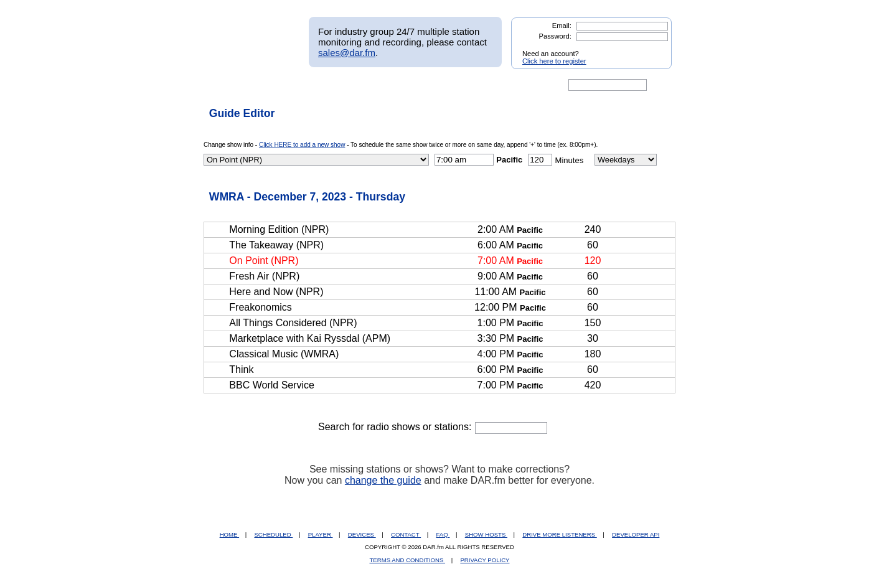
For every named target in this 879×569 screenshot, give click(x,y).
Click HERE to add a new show (302, 144)
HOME (229, 534)
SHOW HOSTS (486, 534)
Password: (555, 36)
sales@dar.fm (346, 52)
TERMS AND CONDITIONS (408, 560)
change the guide (383, 480)
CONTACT (406, 534)
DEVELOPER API (635, 534)
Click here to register (554, 61)
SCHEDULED (273, 534)
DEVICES (362, 534)
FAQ (443, 534)
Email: (561, 25)
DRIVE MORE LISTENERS (559, 534)
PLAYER (320, 534)
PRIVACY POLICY (484, 560)
